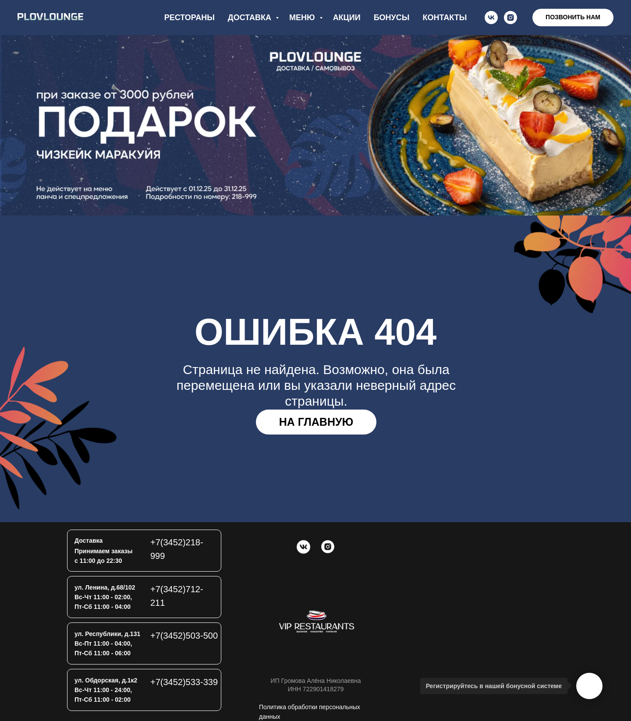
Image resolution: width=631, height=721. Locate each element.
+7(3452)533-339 (184, 682)
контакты (444, 17)
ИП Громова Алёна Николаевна (316, 680)
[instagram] (510, 17)
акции (347, 17)
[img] (316, 622)
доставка (250, 17)
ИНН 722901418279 (316, 689)
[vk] (491, 17)
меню (303, 17)
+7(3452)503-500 (184, 635)
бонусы (392, 17)
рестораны (189, 17)
